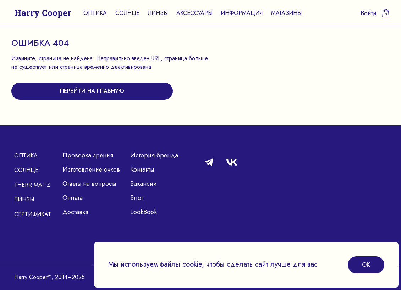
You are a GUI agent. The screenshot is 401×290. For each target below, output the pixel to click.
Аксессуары (194, 13)
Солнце (127, 13)
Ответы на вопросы (89, 183)
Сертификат (32, 214)
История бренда (154, 155)
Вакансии (143, 183)
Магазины (286, 13)
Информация (242, 13)
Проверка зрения (87, 155)
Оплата (72, 197)
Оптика (95, 13)
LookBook (143, 212)
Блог (136, 197)
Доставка (75, 212)
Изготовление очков (91, 169)
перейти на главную (92, 91)
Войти (369, 13)
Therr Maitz (32, 185)
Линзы (158, 13)
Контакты (142, 169)
